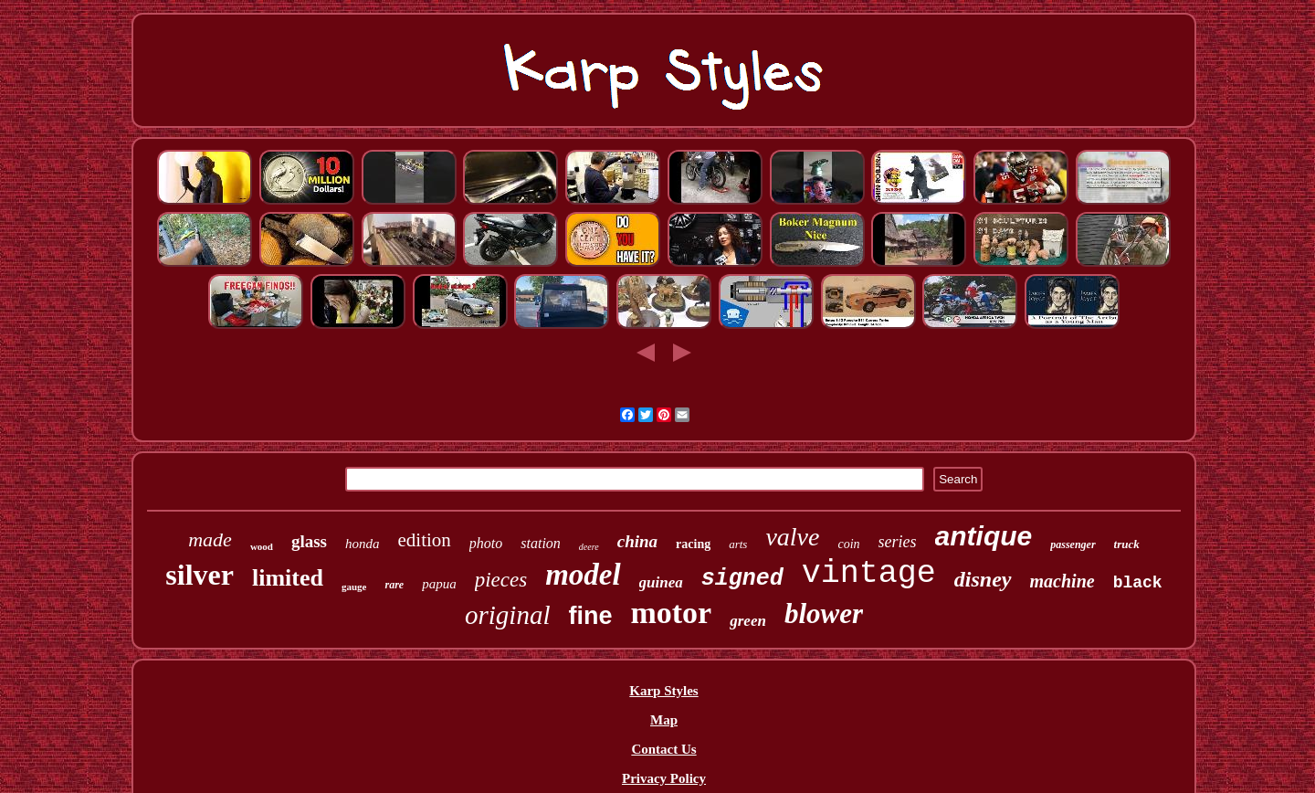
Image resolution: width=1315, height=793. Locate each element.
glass (309, 541)
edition (424, 540)
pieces (501, 579)
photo (485, 543)
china (637, 541)
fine (590, 615)
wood (261, 546)
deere (589, 547)
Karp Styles (663, 690)
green (748, 620)
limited (287, 578)
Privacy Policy (664, 778)
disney (983, 579)
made (210, 539)
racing (693, 544)
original (507, 614)
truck (1127, 544)
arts (738, 544)
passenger (1072, 544)
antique (984, 536)
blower (823, 613)
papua (439, 583)
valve (792, 537)
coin (848, 544)
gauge (354, 586)
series (897, 542)
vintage (869, 573)
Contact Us (663, 749)
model (582, 574)
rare (394, 584)
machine (1062, 581)
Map (664, 720)
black (1137, 583)
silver (199, 574)
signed (742, 579)
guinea (661, 582)
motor (670, 612)
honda (362, 543)
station (541, 543)
